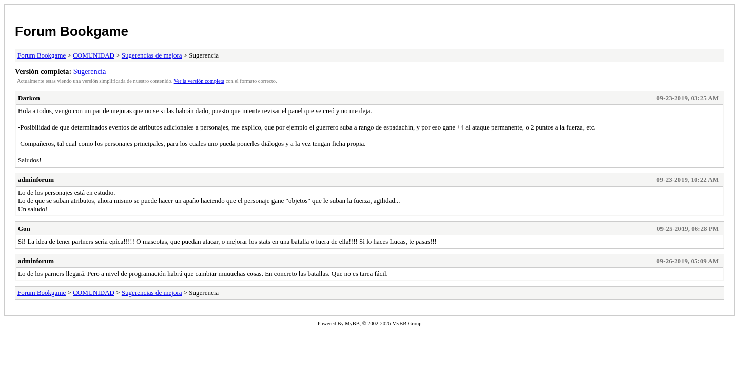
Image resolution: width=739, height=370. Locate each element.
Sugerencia (89, 71)
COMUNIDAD (93, 55)
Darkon (29, 98)
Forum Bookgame (71, 31)
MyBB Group (406, 323)
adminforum (36, 179)
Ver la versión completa (199, 81)
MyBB (352, 323)
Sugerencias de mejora (152, 55)
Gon (24, 228)
